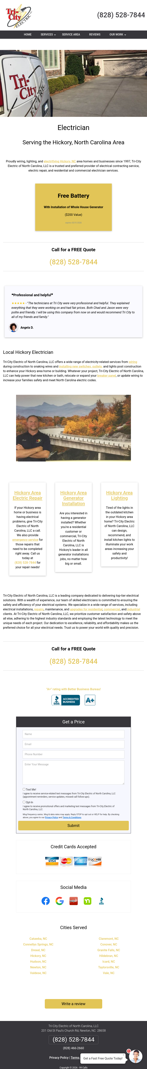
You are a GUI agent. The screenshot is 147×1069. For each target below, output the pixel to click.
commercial (112, 598)
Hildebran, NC (108, 944)
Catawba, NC (38, 927)
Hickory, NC (38, 944)
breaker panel (106, 364)
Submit (73, 814)
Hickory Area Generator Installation (73, 487)
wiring (133, 350)
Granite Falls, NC (108, 939)
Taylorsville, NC (108, 956)
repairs (39, 598)
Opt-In (29, 791)
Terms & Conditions (72, 806)
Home (28, 34)
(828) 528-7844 (121, 15)
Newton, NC (38, 956)
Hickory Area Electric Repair (27, 484)
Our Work (118, 36)
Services (49, 36)
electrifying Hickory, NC (60, 150)
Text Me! (31, 778)
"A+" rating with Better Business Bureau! (73, 678)
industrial (133, 598)
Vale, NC (109, 962)
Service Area (71, 34)
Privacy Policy (51, 806)
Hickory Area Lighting (119, 484)
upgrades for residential (86, 598)
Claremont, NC (109, 927)
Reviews (94, 34)
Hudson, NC (38, 950)
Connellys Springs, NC (38, 933)
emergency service (25, 528)
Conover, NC (108, 933)
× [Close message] (124, 1055)
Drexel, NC (38, 939)
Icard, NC (108, 950)
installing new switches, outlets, (81, 355)
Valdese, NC (38, 962)
